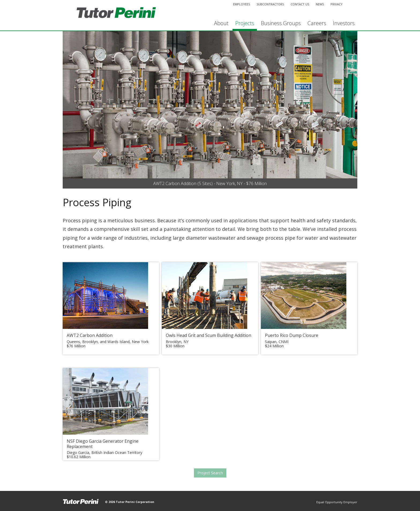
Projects (244, 23)
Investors (344, 23)
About (221, 23)
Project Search (210, 472)
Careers (317, 23)
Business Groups (281, 23)
